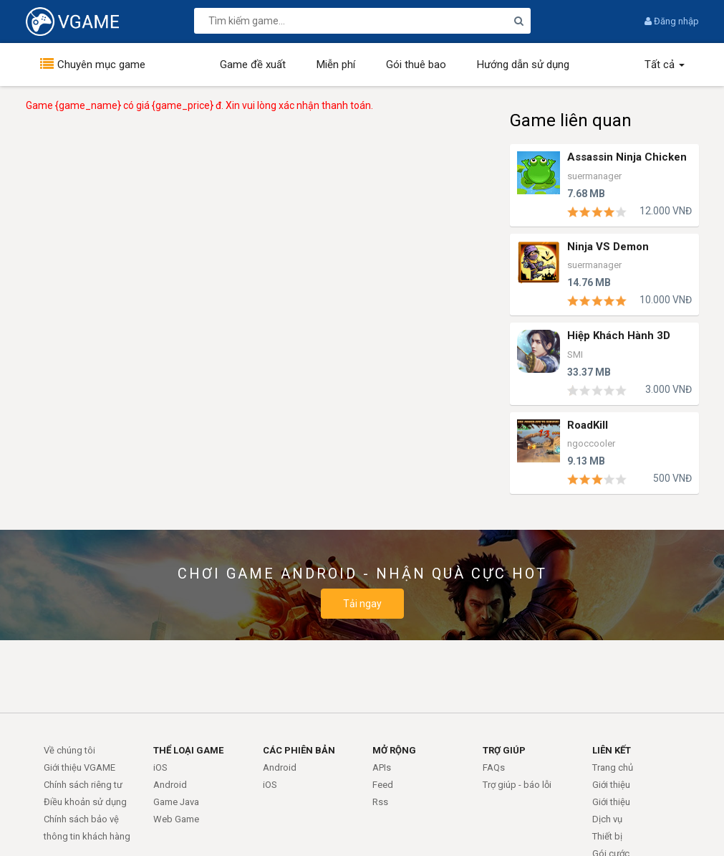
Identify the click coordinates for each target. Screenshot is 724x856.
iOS (160, 767)
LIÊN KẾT (611, 750)
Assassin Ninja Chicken (627, 157)
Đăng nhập (672, 21)
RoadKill (587, 425)
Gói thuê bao (416, 64)
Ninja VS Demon (608, 247)
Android (170, 784)
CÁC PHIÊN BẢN (299, 750)
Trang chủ (612, 767)
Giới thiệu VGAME (79, 767)
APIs (381, 767)
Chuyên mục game (101, 64)
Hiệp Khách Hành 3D (618, 336)
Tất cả (665, 64)
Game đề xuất (253, 64)
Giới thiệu (611, 784)
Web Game (176, 819)
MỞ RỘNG (394, 750)
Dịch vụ (607, 819)
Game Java (176, 801)
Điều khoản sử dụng (85, 801)
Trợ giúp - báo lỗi (517, 784)
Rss (380, 801)
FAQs (494, 767)
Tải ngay (362, 603)
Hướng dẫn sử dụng (523, 64)
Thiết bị (607, 836)
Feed (382, 784)
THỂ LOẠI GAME (188, 750)
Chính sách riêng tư (83, 784)
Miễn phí (336, 64)
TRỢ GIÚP (504, 750)
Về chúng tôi (69, 750)
